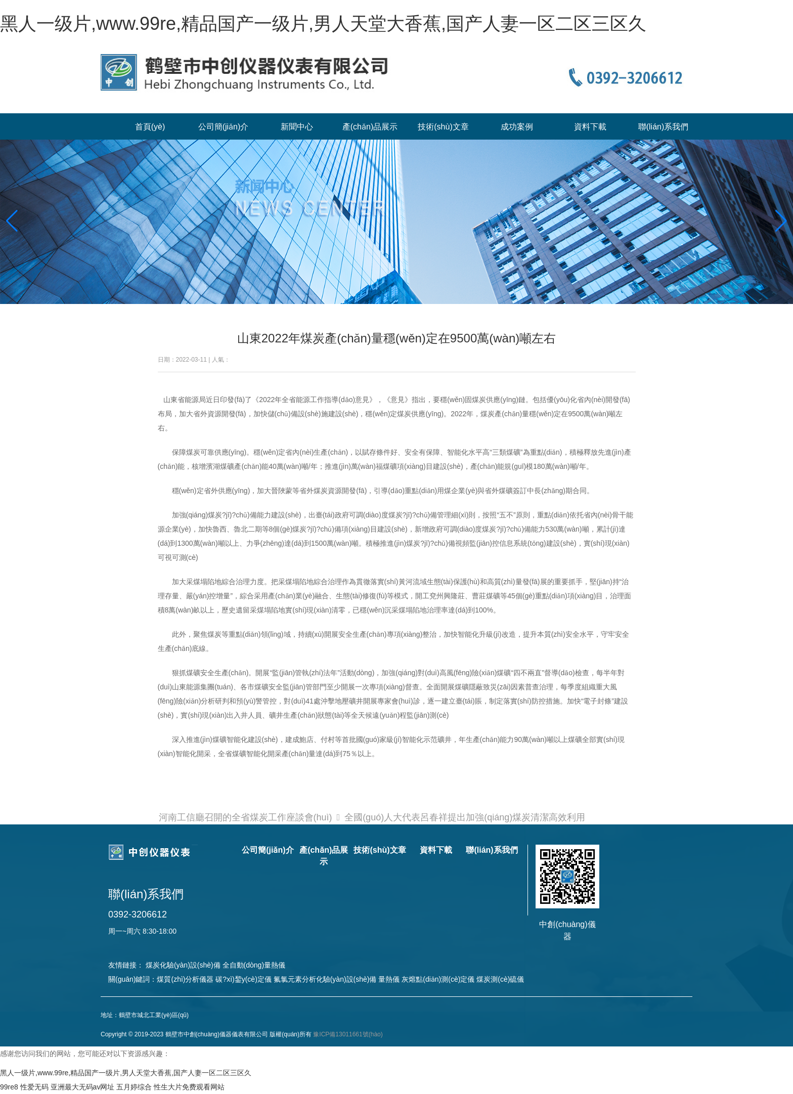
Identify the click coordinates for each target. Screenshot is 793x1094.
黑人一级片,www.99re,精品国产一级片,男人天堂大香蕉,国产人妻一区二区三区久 (323, 23)
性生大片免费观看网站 (189, 1087)
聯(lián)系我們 (663, 126)
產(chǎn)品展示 (370, 126)
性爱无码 (34, 1087)
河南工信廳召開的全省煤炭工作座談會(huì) (245, 817)
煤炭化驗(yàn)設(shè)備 (183, 965)
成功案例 (517, 126)
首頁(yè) (150, 126)
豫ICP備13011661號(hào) (347, 1034)
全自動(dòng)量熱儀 (254, 965)
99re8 (9, 1087)
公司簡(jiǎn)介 (223, 126)
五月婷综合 (134, 1087)
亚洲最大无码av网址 (83, 1087)
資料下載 (590, 126)
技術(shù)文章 (443, 126)
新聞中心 (297, 126)
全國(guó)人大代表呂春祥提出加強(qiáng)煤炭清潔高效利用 (464, 817)
